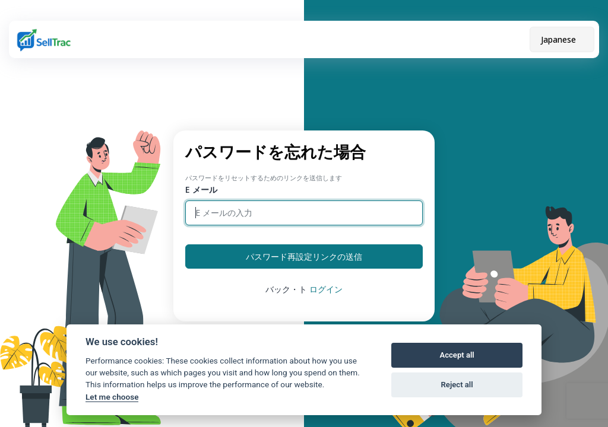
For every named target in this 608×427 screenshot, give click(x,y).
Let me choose (112, 396)
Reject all (457, 384)
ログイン (326, 289)
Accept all (456, 354)
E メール (201, 189)
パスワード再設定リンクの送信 (304, 256)
